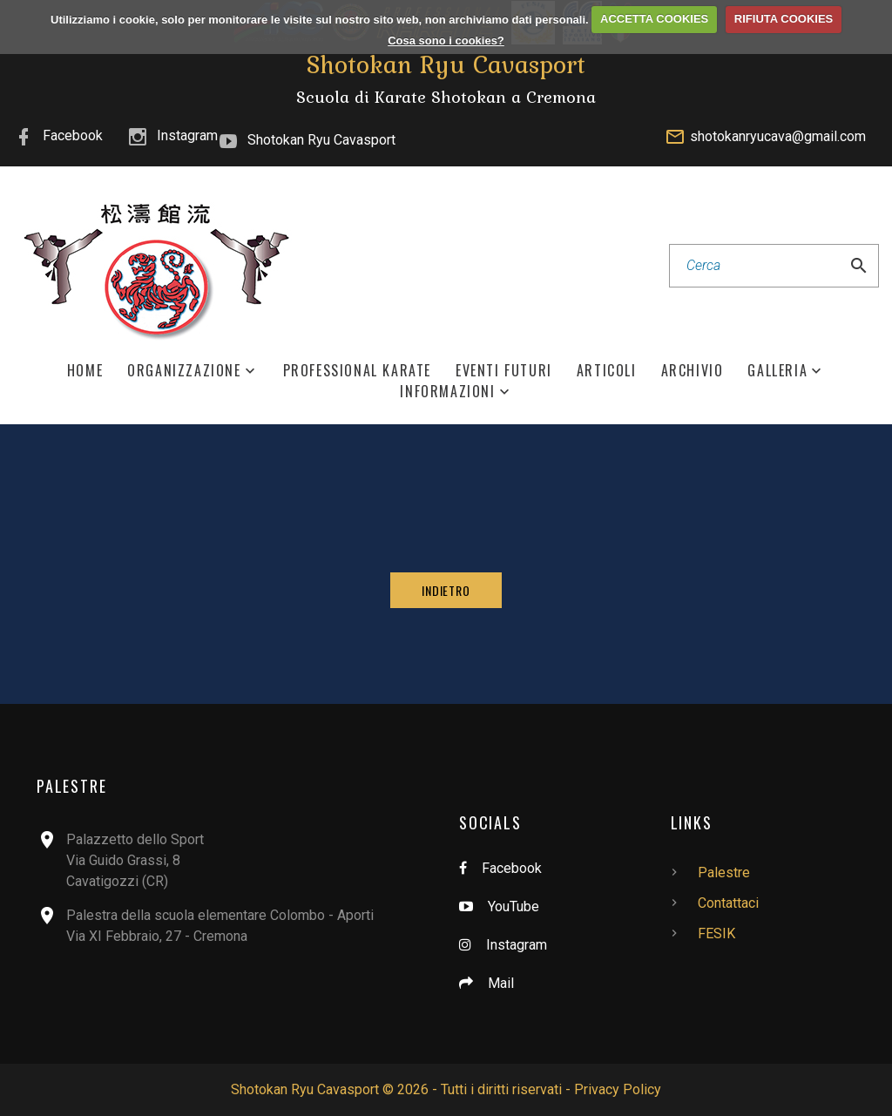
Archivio (692, 370)
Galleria (777, 370)
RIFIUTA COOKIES (783, 18)
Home (85, 370)
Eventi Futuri (504, 370)
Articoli (607, 370)
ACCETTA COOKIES (654, 18)
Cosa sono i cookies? (446, 40)
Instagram (187, 135)
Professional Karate (357, 370)
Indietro (446, 590)
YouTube (513, 906)
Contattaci (728, 903)
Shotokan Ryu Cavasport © (312, 1089)
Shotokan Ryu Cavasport (321, 140)
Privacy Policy (617, 1089)
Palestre (724, 872)
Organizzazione (183, 370)
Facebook (73, 135)
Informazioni (447, 391)
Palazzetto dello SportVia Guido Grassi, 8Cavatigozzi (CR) (135, 860)
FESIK (716, 933)
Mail (501, 983)
